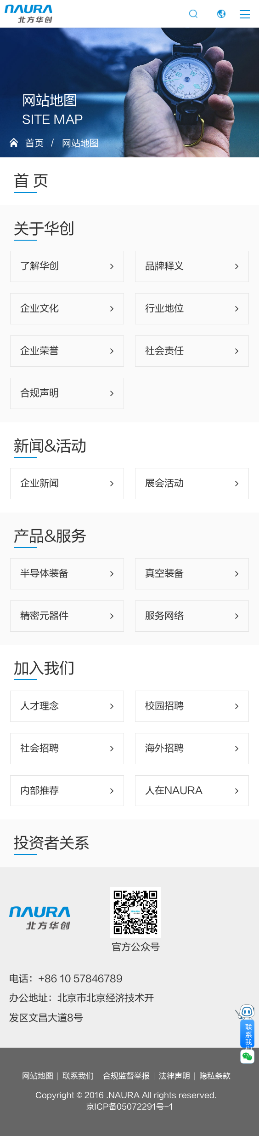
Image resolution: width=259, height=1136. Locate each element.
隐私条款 (215, 1076)
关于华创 (44, 229)
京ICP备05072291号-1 (129, 1107)
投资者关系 (52, 843)
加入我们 (44, 668)
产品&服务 (50, 536)
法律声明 (174, 1076)
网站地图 (37, 1076)
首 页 (31, 181)
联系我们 (78, 1076)
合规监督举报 (126, 1076)
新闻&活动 (50, 446)
